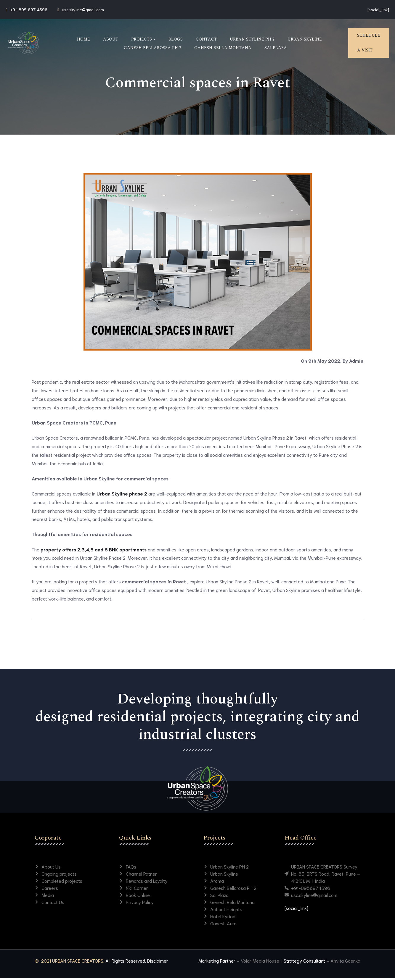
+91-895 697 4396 (28, 9)
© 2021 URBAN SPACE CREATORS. (69, 960)
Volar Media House (260, 960)
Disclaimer (157, 960)
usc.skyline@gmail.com (83, 9)
